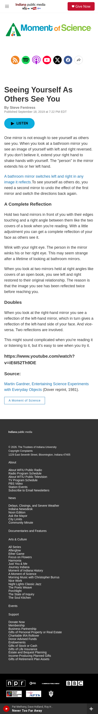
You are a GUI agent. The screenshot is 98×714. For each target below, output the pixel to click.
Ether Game (16, 553)
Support (13, 614)
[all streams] (92, 708)
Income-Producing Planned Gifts (29, 655)
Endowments (17, 642)
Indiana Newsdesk (20, 509)
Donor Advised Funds (22, 639)
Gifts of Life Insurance (22, 649)
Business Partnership (22, 628)
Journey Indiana (19, 567)
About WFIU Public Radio (25, 470)
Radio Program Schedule (24, 473)
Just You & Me (17, 563)
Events (13, 606)
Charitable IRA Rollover (23, 635)
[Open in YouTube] (47, 60)
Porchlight (15, 591)
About (12, 462)
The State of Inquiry (21, 594)
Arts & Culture (17, 539)
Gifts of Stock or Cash (22, 645)
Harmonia (14, 560)
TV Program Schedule (23, 480)
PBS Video (15, 483)
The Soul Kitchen (19, 597)
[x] (57, 60)
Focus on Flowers (20, 557)
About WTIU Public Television (27, 476)
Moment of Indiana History (25, 570)
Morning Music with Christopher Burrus (33, 577)
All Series (14, 547)
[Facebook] (68, 60)
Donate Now (16, 622)
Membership (16, 625)
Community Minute (20, 522)
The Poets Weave (20, 587)
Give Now (82, 6)
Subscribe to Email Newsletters (28, 490)
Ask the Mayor (17, 515)
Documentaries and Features (27, 531)
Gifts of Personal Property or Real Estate (35, 632)
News (12, 498)
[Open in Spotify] (26, 60)
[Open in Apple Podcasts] (36, 60)
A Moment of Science (25, 400)
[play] (6, 709)
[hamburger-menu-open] (6, 6)
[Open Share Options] (78, 60)
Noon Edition (16, 512)
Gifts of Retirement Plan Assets (28, 659)
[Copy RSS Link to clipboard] (15, 60)
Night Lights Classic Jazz (24, 584)
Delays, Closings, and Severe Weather (33, 505)
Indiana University (46, 447)
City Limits (15, 519)
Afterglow (14, 550)
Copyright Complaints (20, 450)
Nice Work (15, 580)
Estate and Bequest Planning (27, 652)
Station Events (17, 487)
